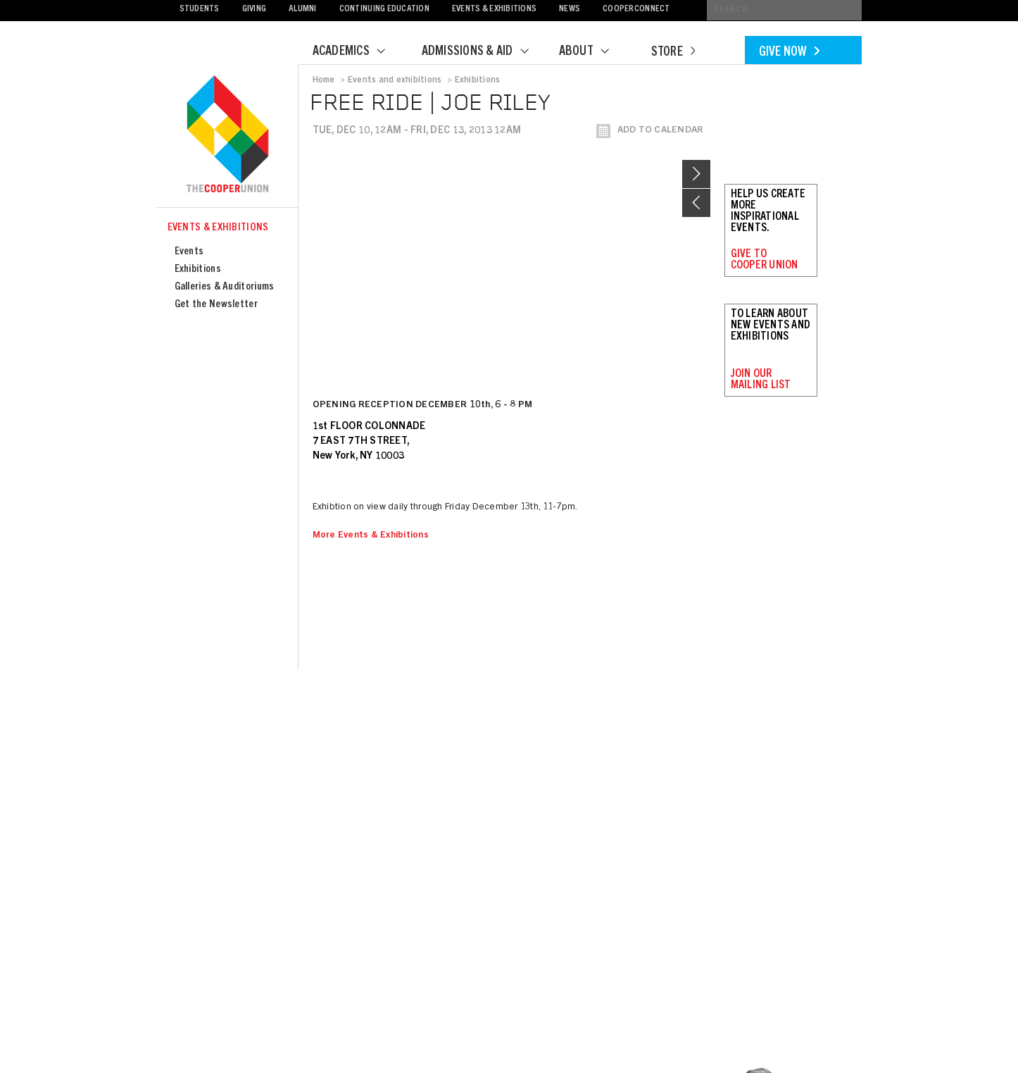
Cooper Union (227, 135)
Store (673, 52)
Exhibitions (198, 269)
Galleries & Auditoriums (225, 287)
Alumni (303, 9)
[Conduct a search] (784, 10)
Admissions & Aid (484, 52)
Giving (254, 9)
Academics (358, 52)
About (593, 52)
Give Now (789, 52)
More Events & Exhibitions (371, 535)
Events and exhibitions (394, 80)
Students (200, 9)
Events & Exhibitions (494, 9)
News (569, 9)
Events (189, 252)
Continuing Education (384, 9)
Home (324, 80)
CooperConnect (636, 9)
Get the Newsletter (216, 304)
